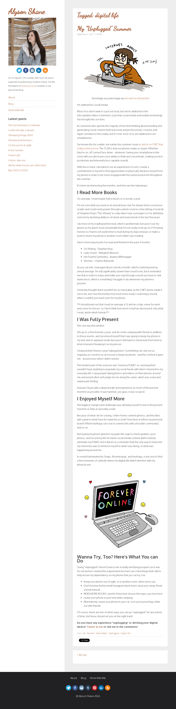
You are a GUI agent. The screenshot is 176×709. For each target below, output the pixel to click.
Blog (11, 103)
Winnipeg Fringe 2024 (20, 135)
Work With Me (16, 110)
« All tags (82, 654)
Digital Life (125, 633)
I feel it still (14, 155)
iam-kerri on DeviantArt (136, 98)
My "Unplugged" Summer (104, 28)
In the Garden (15, 150)
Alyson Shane (26, 11)
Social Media (101, 633)
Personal (90, 633)
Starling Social (29, 85)
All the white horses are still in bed (27, 165)
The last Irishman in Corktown (24, 125)
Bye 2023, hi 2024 (18, 170)
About (11, 97)
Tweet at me (95, 626)
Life (83, 633)
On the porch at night (19, 145)
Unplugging (113, 633)
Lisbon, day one (17, 160)
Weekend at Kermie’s (20, 140)
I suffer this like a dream (21, 130)
